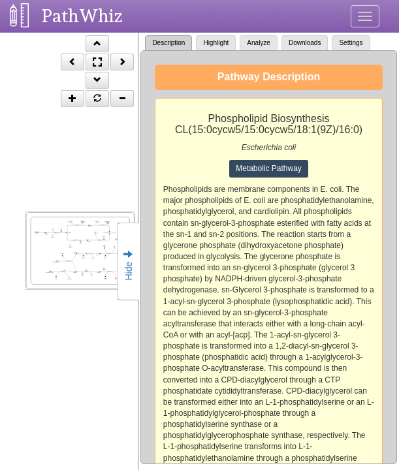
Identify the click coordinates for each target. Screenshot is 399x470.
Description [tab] (168, 42)
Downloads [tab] (305, 42)
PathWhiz (82, 16)
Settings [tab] (350, 42)
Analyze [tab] (258, 42)
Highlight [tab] (216, 42)
